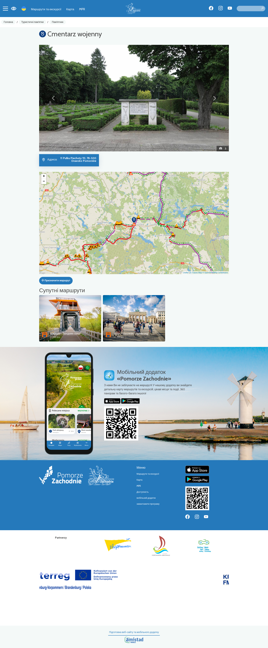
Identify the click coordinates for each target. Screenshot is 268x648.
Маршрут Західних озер (65, 333)
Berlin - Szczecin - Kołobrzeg (131, 333)
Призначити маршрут (56, 280)
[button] (53, 98)
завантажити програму (148, 504)
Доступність (143, 492)
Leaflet (186, 273)
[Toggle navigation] (5, 8)
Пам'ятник (57, 22)
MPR (82, 9)
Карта (70, 9)
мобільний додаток (146, 498)
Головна (8, 22)
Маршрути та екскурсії (46, 9)
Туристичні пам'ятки (32, 22)
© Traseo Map (196, 273)
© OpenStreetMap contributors (215, 273)
